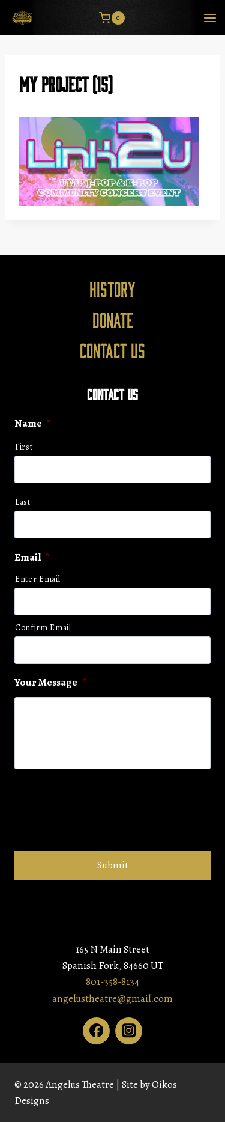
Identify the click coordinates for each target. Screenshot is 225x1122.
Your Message (50, 682)
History (112, 288)
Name (32, 423)
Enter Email (37, 579)
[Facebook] (96, 1031)
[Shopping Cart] (111, 18)
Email (32, 557)
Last (23, 502)
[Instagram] (129, 1031)
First (23, 447)
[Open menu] (209, 17)
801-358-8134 (112, 982)
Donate (112, 319)
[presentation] (105, 808)
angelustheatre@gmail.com (112, 998)
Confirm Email (43, 627)
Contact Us (112, 350)
